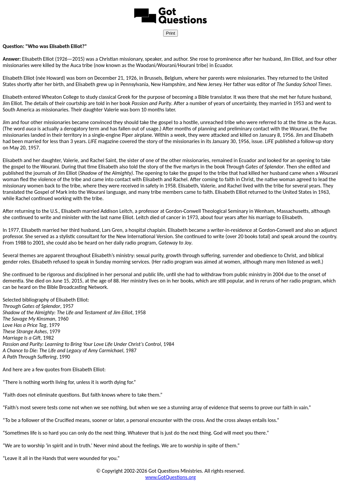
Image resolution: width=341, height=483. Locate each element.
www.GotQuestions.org (170, 477)
